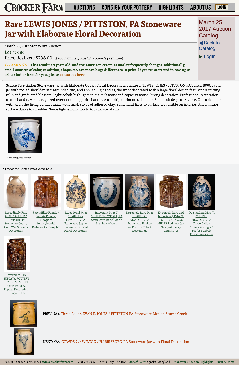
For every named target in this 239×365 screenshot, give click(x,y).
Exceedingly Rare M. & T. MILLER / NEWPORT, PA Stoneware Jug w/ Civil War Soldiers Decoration (16, 221)
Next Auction (225, 362)
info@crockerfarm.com (57, 362)
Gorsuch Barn (136, 362)
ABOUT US (200, 6)
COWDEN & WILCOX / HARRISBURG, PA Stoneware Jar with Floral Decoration (125, 341)
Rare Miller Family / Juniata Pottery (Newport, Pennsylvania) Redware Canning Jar (46, 220)
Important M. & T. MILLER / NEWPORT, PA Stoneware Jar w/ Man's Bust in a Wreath (106, 218)
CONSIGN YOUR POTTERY (127, 6)
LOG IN (221, 7)
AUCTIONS (84, 6)
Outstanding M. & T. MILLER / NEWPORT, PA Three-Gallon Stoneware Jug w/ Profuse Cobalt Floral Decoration (202, 223)
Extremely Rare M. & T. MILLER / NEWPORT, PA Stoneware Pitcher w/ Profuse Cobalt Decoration (139, 221)
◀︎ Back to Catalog (209, 45)
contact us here (72, 74)
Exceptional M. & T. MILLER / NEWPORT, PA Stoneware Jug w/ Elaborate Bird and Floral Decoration (76, 221)
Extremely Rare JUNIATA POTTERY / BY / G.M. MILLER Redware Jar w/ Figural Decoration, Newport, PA (16, 284)
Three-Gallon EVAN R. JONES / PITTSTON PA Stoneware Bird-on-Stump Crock (124, 314)
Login (209, 56)
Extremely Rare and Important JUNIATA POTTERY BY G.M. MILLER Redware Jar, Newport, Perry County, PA (171, 221)
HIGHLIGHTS (171, 6)
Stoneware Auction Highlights (193, 362)
